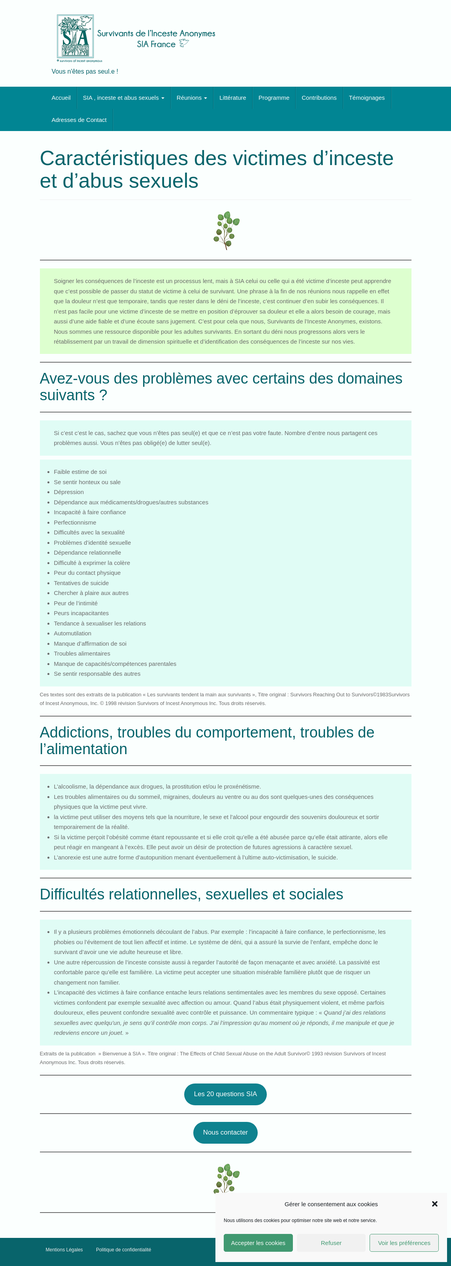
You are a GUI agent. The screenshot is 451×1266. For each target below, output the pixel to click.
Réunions (192, 97)
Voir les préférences (404, 1242)
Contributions (319, 97)
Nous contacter (225, 1132)
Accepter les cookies (258, 1242)
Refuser (331, 1242)
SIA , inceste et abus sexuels (123, 97)
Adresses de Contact (79, 119)
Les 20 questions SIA (225, 1094)
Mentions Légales (64, 1250)
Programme (274, 97)
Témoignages (367, 97)
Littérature (232, 97)
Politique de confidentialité (123, 1250)
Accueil (61, 97)
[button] (435, 1204)
